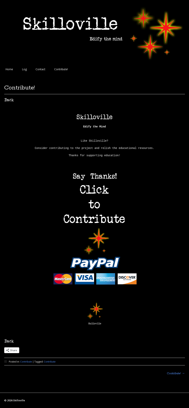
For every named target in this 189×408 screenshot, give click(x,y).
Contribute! (61, 69)
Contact (40, 69)
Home (9, 69)
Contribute (26, 361)
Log (24, 69)
